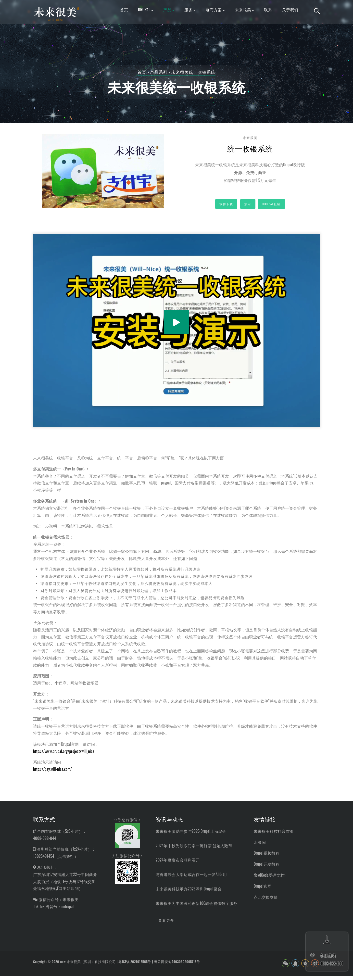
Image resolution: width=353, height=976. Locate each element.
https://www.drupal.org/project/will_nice (63, 751)
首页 (142, 72)
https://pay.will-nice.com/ (52, 769)
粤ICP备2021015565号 (134, 961)
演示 (247, 204)
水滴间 (260, 842)
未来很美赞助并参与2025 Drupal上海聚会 (191, 831)
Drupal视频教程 (266, 853)
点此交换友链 (266, 897)
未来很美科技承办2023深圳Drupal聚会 (188, 889)
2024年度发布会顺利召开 (178, 860)
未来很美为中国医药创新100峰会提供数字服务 (197, 903)
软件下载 (226, 204)
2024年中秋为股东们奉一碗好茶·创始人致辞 (194, 846)
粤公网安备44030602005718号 (177, 961)
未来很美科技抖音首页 (274, 831)
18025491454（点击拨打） (55, 856)
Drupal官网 (263, 886)
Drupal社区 (271, 204)
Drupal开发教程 (266, 864)
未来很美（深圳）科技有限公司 (91, 961)
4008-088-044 (44, 838)
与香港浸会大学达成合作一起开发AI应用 (191, 874)
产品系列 (159, 72)
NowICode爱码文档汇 (271, 875)
